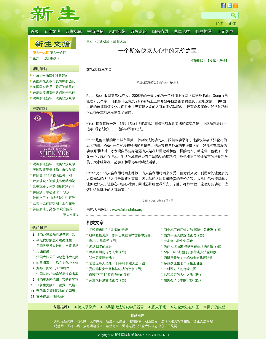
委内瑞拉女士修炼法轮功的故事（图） (116, 269)
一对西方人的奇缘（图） (181, 269)
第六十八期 (58, 52)
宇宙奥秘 (95, 31)
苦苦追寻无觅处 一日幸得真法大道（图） (118, 263)
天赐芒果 (42, 251)
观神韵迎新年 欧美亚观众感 (54, 98)
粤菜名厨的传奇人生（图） (108, 252)
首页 (35, 31)
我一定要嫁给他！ (102, 257)
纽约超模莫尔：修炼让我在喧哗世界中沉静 (120, 235)
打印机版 (196, 60)
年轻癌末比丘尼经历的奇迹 (108, 229)
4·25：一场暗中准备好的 (50, 75)
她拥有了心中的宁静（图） (183, 280)
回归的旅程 (216, 307)
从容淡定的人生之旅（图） (183, 274)
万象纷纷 (139, 31)
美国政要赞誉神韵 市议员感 (54, 169)
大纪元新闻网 (63, 321)
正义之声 (225, 31)
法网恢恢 (135, 321)
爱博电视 (128, 326)
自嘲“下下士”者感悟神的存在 (109, 274)
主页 (89, 41)
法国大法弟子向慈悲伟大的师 (57, 257)
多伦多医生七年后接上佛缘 (183, 263)
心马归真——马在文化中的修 (57, 262)
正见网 (172, 326)
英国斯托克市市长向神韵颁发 (54, 81)
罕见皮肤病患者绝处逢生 (54, 240)
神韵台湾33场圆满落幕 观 (52, 175)
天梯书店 (73, 326)
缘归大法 (119, 41)
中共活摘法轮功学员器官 (124, 307)
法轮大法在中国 (186, 307)
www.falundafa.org (127, 210)
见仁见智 (182, 31)
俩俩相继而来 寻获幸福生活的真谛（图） (193, 246)
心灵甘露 (203, 31)
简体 (219, 23)
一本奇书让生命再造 (178, 241)
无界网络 (96, 321)
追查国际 (151, 321)
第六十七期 (41, 58)
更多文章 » (71, 215)
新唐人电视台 (115, 321)
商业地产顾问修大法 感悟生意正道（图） (193, 229)
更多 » (54, 58)
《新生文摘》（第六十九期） (57, 285)
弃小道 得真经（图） (104, 241)
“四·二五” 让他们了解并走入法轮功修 (190, 252)
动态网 (81, 321)
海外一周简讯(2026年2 (52, 268)
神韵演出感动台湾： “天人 (51, 192)
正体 (232, 23)
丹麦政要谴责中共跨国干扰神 (54, 92)
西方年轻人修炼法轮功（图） (185, 235)
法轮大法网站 (203, 321)
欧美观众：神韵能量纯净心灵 (54, 186)
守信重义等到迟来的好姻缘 (55, 291)
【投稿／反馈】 (217, 60)
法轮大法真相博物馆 (175, 321)
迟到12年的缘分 (100, 246)
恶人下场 (158, 307)
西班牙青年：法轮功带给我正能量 (188, 257)
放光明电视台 (93, 326)
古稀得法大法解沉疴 (50, 296)
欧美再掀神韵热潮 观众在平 (54, 203)
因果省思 (160, 31)
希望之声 (112, 326)
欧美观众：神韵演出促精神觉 (54, 181)
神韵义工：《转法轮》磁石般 (54, 198)
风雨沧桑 (117, 31)
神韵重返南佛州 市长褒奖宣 (57, 279)
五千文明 (52, 31)
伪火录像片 (87, 307)
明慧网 (59, 326)
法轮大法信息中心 (151, 326)
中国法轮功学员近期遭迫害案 (57, 274)
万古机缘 (74, 31)
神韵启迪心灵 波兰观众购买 (53, 209)
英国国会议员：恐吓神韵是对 (54, 87)
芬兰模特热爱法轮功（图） (108, 280)
